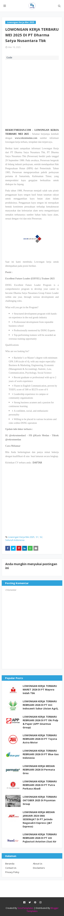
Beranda (9, 863)
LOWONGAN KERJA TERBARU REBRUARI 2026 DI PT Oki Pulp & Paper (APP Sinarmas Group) (40, 722)
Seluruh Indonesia (14, 540)
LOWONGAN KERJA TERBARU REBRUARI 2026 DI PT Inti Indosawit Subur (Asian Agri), (40, 705)
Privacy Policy (12, 872)
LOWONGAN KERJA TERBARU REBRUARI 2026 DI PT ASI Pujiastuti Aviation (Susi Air (40, 838)
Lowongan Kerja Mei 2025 (21, 537)
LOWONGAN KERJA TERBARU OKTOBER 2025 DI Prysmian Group (40, 800)
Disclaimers (39, 867)
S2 (41, 537)
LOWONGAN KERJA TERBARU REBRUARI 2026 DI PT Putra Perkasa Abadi (40, 785)
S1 (37, 537)
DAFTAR (37, 462)
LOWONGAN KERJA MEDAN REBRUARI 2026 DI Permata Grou (39, 769)
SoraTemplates (25, 908)
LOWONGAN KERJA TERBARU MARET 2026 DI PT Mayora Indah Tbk (40, 689)
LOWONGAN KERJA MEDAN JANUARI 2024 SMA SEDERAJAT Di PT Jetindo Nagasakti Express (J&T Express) (39, 819)
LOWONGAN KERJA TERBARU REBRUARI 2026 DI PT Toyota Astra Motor (40, 739)
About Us (37, 863)
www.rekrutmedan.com (26, 138)
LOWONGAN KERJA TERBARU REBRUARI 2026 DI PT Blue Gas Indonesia (41, 754)
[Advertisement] (32, 94)
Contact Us (10, 867)
